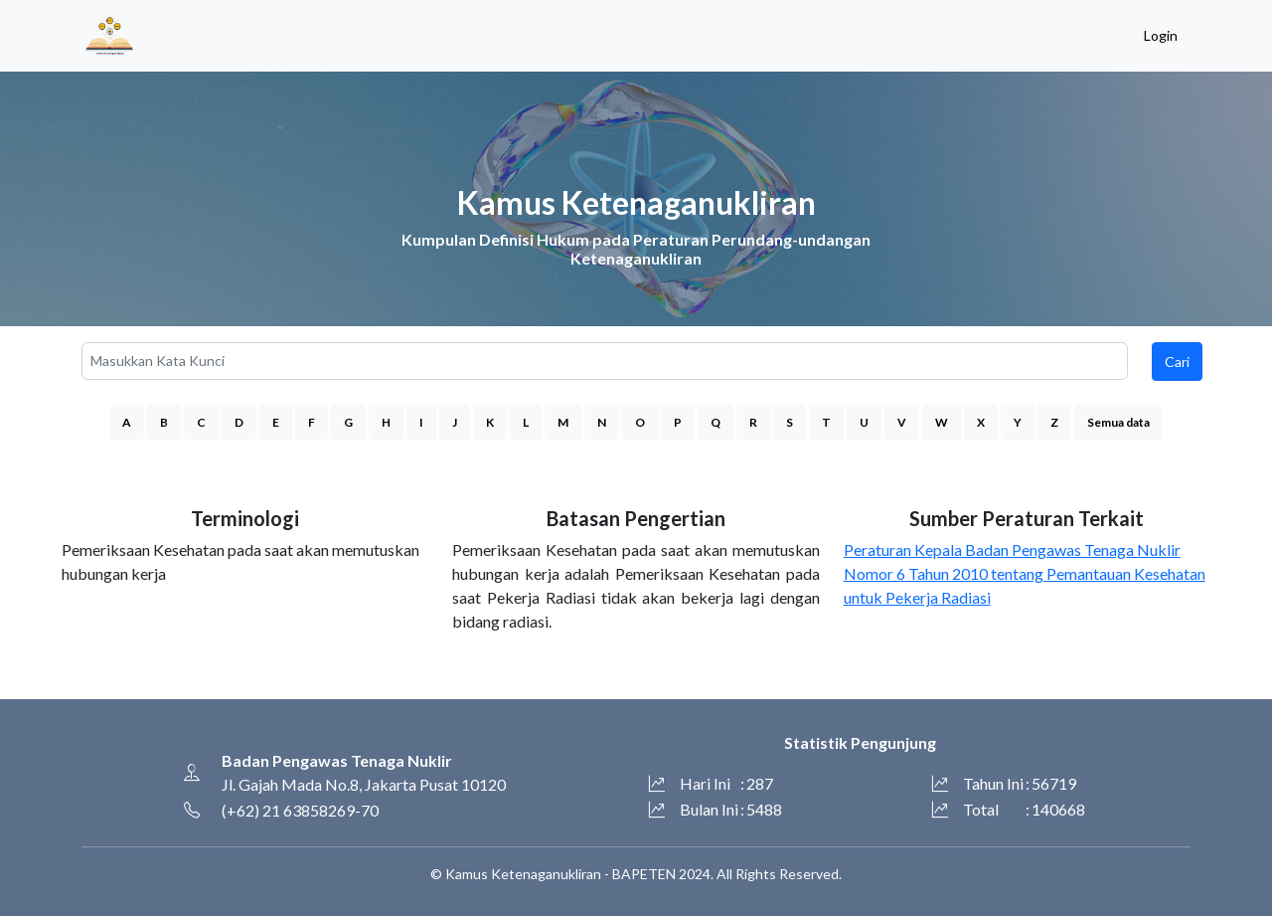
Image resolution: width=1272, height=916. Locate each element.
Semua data (1118, 422)
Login (1161, 35)
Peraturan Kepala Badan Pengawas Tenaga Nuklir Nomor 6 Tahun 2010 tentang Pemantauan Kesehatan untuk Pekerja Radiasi (1024, 573)
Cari (1177, 361)
